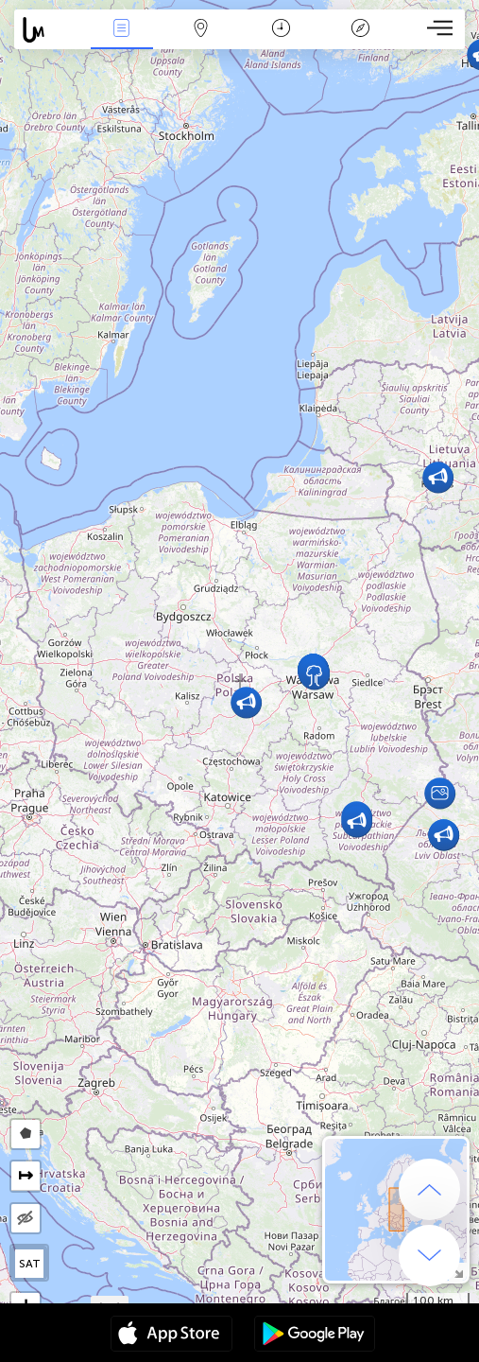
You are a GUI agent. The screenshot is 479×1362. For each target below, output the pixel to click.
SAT (30, 1263)
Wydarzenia (121, 30)
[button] (439, 793)
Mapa (201, 30)
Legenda (360, 30)
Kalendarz (281, 30)
